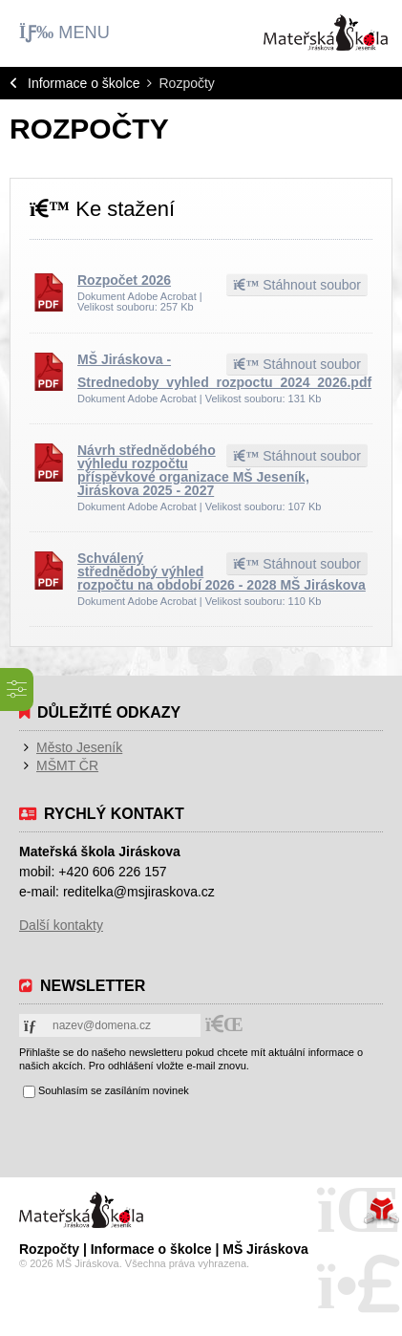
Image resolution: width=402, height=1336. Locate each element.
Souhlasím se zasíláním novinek (113, 1090)
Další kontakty (61, 925)
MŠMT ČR (67, 765)
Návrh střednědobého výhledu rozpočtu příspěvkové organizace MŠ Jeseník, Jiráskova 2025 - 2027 (193, 470)
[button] (64, 32)
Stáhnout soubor (297, 284)
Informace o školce (84, 83)
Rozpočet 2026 (124, 280)
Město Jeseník (79, 747)
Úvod (326, 32)
